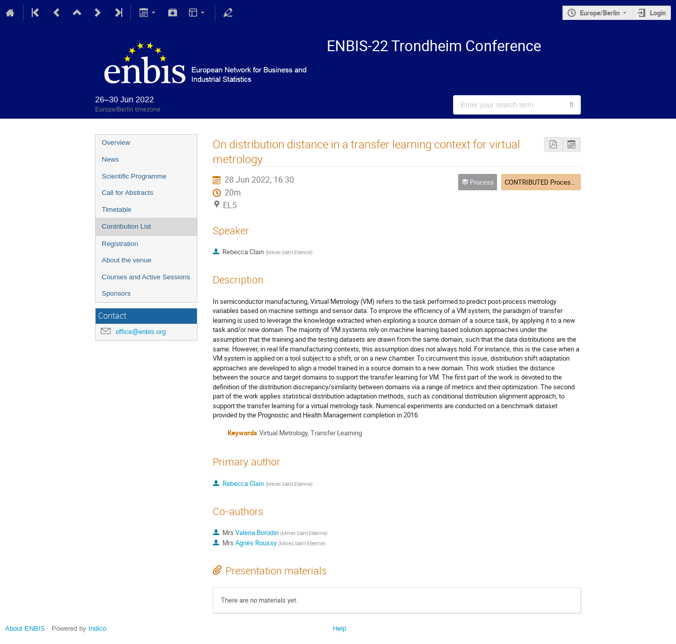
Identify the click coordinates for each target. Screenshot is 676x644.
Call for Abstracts (127, 192)
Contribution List (126, 226)
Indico (97, 628)
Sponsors (116, 293)
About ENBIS (25, 628)
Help (339, 628)
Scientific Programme (134, 176)
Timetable (116, 209)
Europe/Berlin (600, 12)
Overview (116, 142)
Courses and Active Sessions (146, 277)
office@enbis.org (141, 331)
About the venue (126, 260)
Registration (120, 244)
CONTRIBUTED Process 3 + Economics (561, 182)
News (110, 159)
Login (658, 12)
